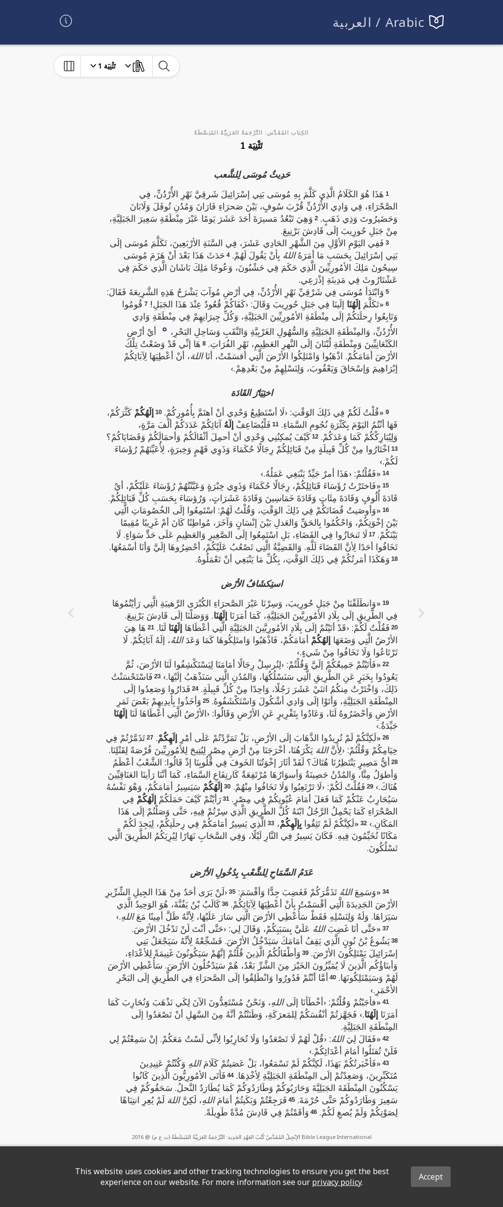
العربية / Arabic (379, 22)
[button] (164, 328)
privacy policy (336, 1182)
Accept (431, 1176)
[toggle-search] (163, 66)
